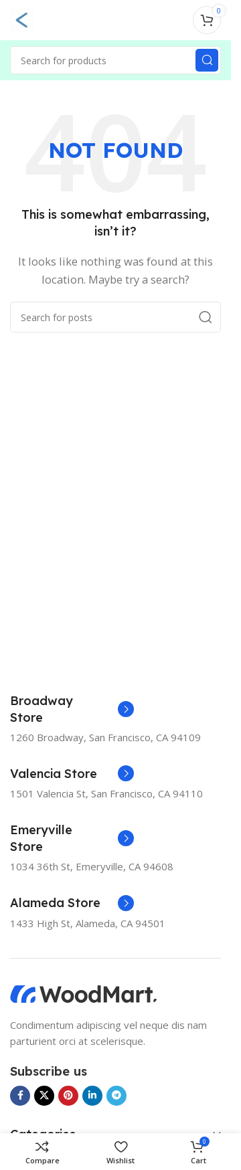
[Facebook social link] (20, 1096)
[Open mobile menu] (22, 20)
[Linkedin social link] (92, 1096)
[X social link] (44, 1096)
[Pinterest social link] (68, 1096)
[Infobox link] (72, 709)
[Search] (115, 60)
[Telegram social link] (116, 1096)
